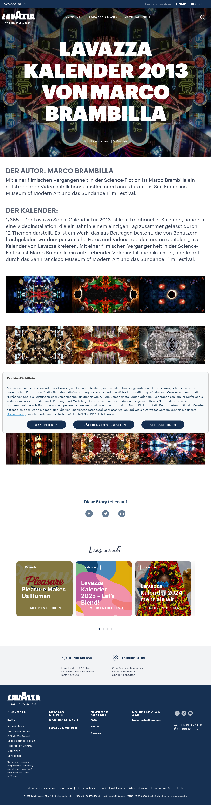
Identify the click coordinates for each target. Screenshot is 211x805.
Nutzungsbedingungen (146, 720)
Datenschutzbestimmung (40, 788)
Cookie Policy (16, 414)
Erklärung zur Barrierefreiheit (168, 788)
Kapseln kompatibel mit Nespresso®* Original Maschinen (21, 746)
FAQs (94, 720)
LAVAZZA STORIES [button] (103, 17)
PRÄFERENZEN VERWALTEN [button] (103, 424)
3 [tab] (108, 629)
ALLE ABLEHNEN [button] (163, 424)
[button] (203, 17)
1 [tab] (99, 629)
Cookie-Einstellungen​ (112, 788)
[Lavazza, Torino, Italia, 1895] (18, 17)
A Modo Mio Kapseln (19, 736)
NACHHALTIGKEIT (64, 719)
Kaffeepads (14, 755)
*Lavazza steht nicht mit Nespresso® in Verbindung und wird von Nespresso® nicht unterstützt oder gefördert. (20, 769)
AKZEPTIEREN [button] (46, 424)
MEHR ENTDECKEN (48, 608)
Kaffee (11, 720)
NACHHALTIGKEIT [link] (138, 17)
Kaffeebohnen (15, 726)
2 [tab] (103, 629)
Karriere (96, 733)
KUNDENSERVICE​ (82, 658)
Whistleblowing (138, 788)
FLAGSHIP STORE (133, 658)
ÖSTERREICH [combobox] (184, 729)
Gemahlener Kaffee (18, 731)
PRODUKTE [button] (74, 17)
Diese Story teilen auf (105, 502)
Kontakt (96, 726)
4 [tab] (112, 629)
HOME (181, 4)
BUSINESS (199, 4)
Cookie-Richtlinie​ (86, 788)
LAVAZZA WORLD (15, 4)
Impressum (66, 788)
